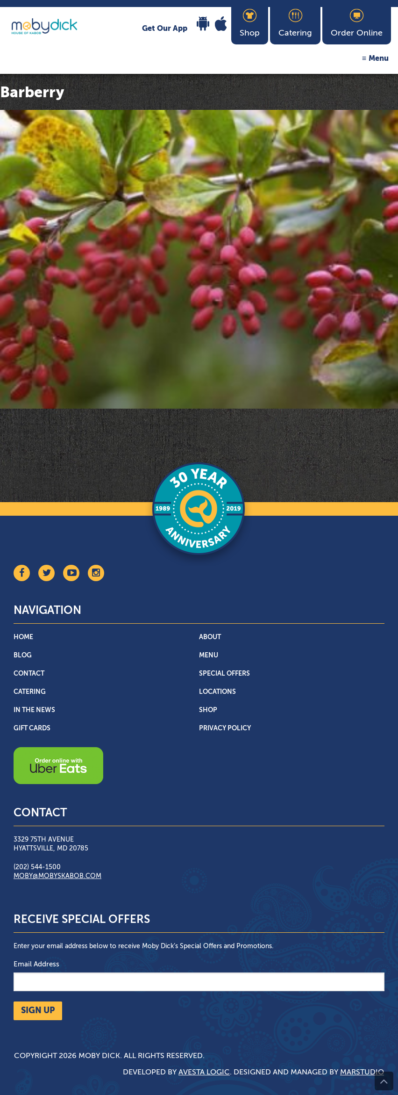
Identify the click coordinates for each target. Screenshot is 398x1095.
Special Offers (224, 673)
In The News (34, 710)
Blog (23, 655)
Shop (208, 710)
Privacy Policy (225, 728)
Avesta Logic (204, 1072)
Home (23, 637)
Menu (379, 59)
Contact (29, 673)
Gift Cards (32, 728)
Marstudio (362, 1072)
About (210, 637)
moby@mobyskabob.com (57, 876)
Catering (30, 692)
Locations (217, 692)
